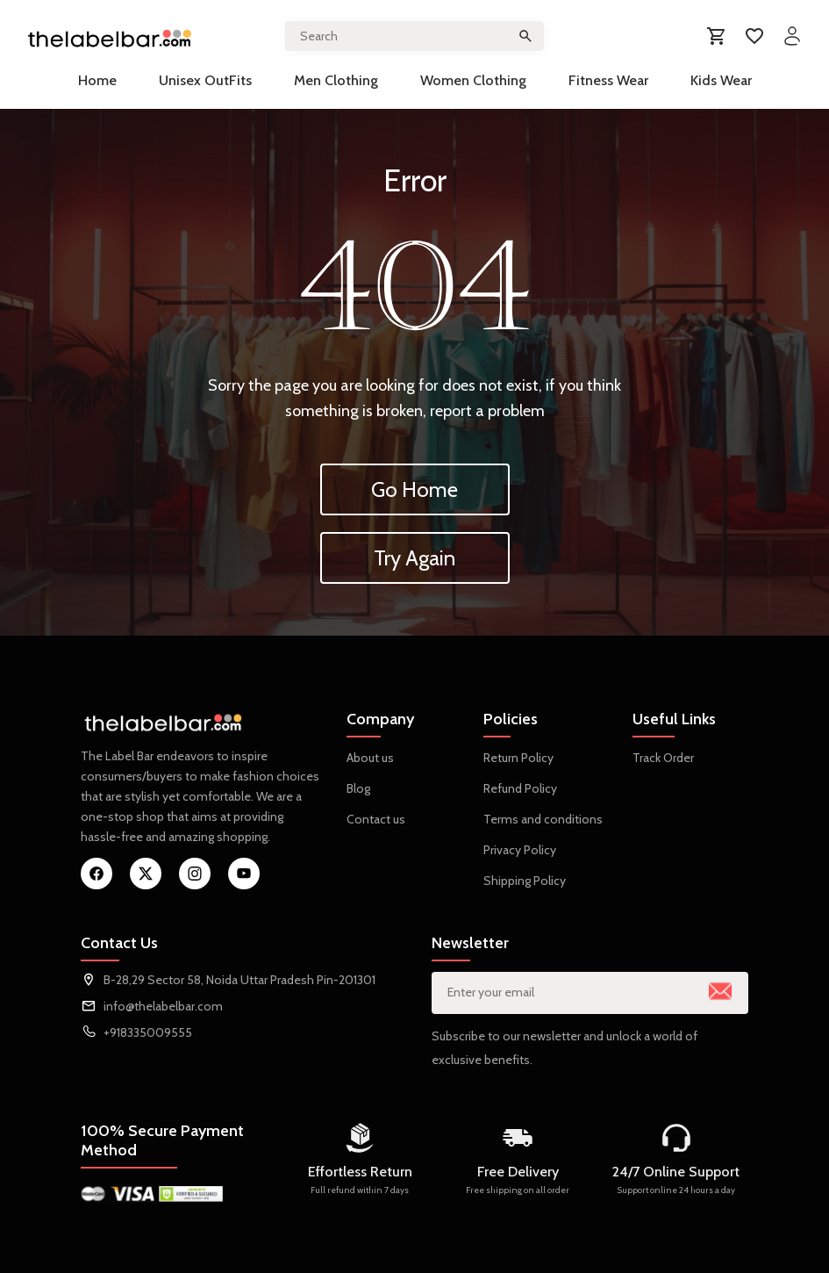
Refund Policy (520, 788)
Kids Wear (721, 80)
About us (370, 758)
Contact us (376, 819)
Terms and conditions (543, 819)
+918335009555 (148, 1032)
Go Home (414, 489)
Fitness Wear (608, 80)
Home (97, 80)
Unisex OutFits (205, 80)
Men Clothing (336, 80)
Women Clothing (473, 80)
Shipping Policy (524, 880)
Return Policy (518, 758)
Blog (358, 788)
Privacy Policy (519, 850)
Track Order (663, 758)
